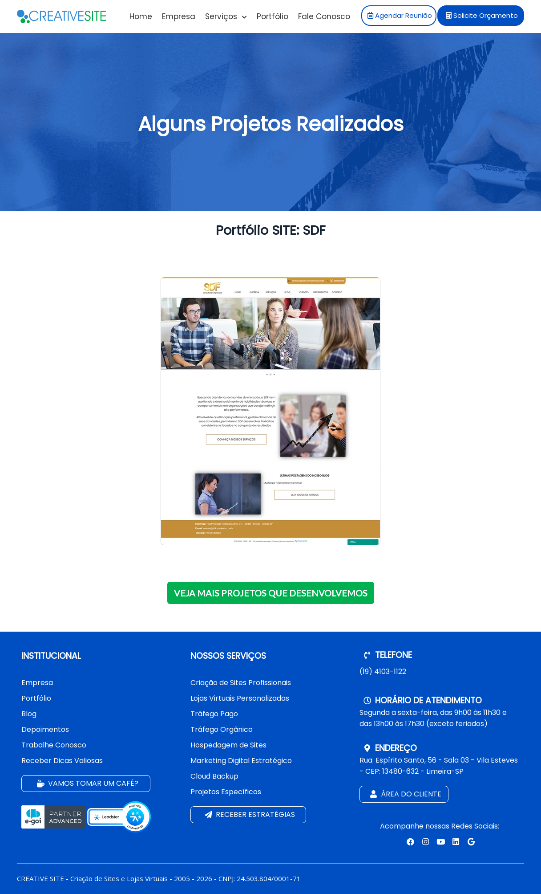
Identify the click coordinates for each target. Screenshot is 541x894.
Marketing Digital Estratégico (241, 760)
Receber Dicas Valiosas (62, 760)
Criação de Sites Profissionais (240, 683)
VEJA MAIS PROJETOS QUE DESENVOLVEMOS (270, 592)
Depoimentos (45, 729)
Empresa (178, 16)
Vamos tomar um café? (86, 783)
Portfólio (272, 16)
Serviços (226, 16)
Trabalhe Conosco (53, 745)
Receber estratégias (249, 815)
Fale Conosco (324, 16)
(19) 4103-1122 (382, 671)
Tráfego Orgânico (221, 729)
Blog (28, 714)
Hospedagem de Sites (228, 745)
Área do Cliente (404, 794)
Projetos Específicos (225, 792)
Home (140, 16)
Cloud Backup (214, 776)
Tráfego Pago (214, 714)
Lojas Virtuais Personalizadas (239, 698)
